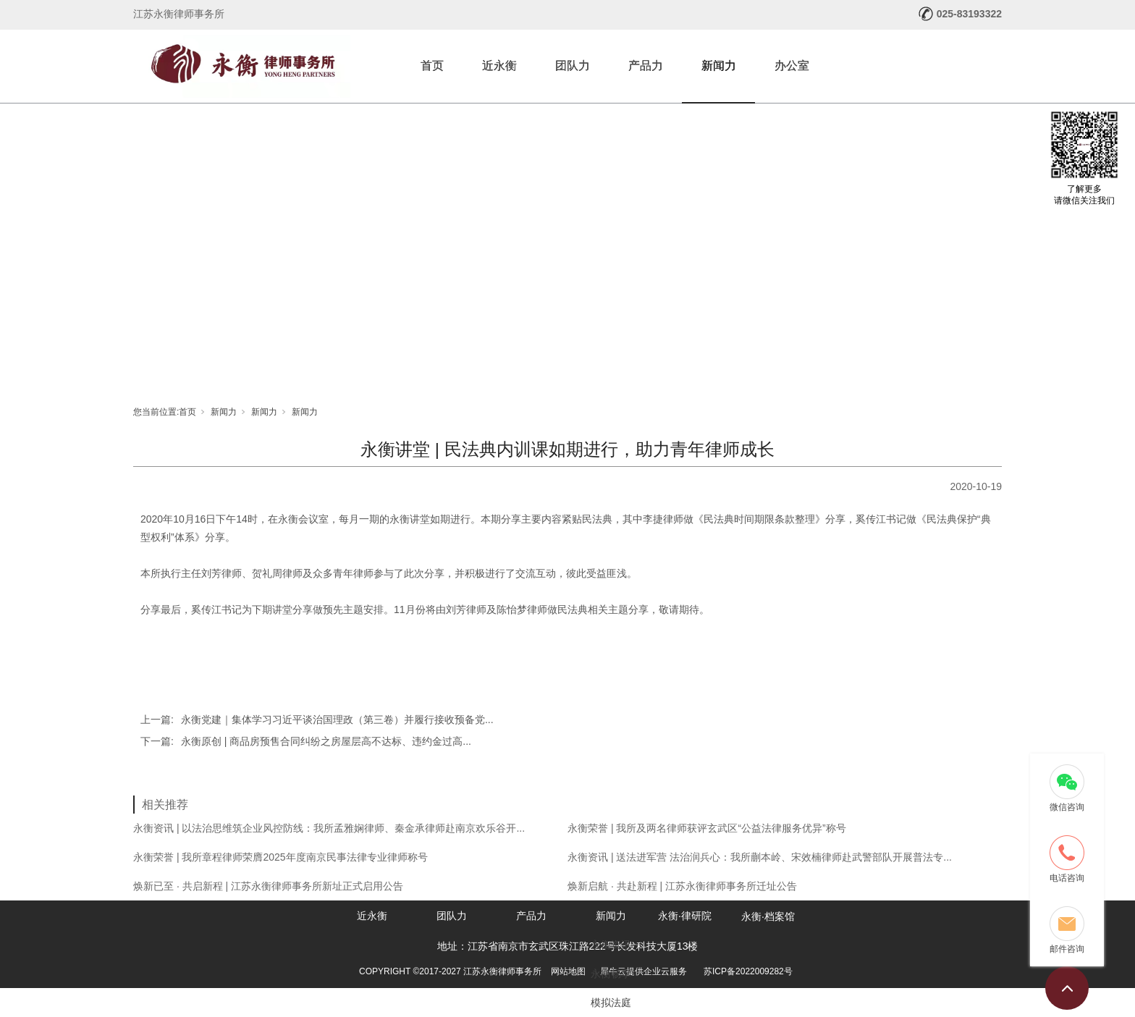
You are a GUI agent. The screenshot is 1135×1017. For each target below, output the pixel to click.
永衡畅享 (611, 973)
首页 (432, 65)
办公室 (792, 65)
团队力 (572, 65)
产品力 (645, 65)
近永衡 (499, 65)
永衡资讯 (611, 944)
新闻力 (718, 65)
